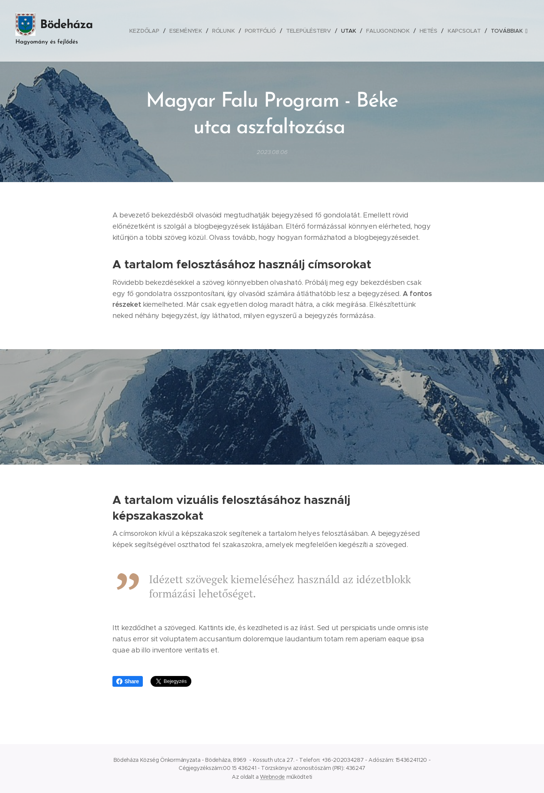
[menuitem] (150, 30)
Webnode (272, 776)
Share (127, 681)
